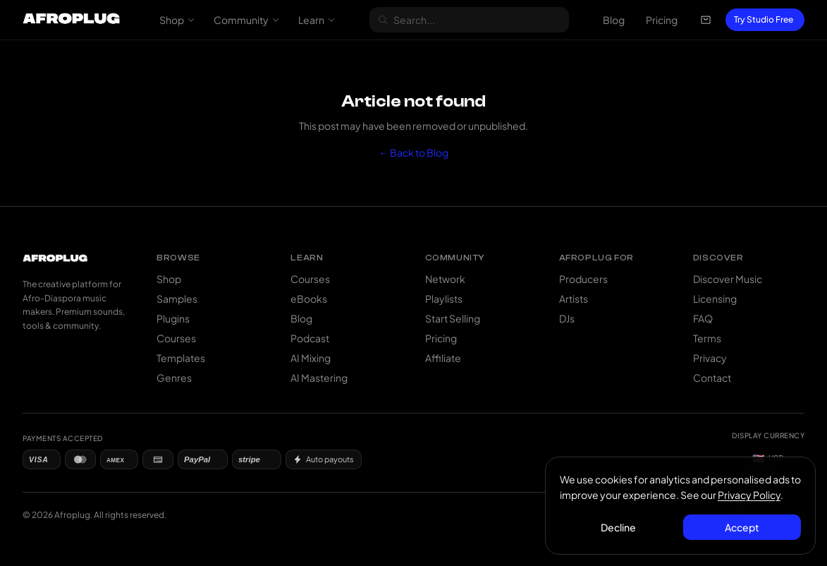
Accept (742, 527)
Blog (614, 19)
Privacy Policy (749, 494)
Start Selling (452, 318)
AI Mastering (319, 377)
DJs (567, 318)
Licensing (715, 298)
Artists (573, 298)
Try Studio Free (763, 19)
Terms (707, 338)
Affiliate (443, 357)
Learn (317, 19)
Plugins (173, 318)
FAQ (703, 318)
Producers (583, 278)
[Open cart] (705, 19)
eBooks (308, 298)
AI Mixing (310, 357)
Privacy (710, 357)
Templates (181, 357)
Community (247, 19)
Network (445, 278)
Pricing (662, 19)
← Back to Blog (413, 152)
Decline (619, 527)
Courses (176, 338)
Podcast (309, 338)
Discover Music (727, 278)
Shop (177, 19)
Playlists (443, 298)
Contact (712, 377)
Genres (174, 377)
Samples (177, 298)
